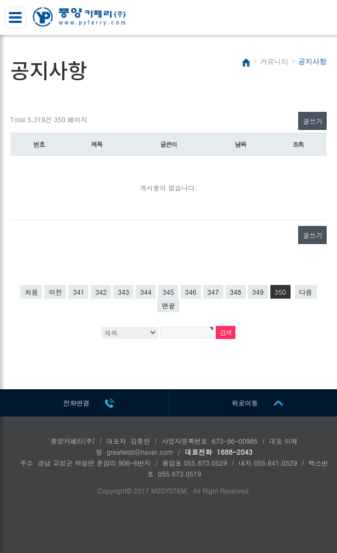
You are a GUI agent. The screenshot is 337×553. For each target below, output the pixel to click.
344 (145, 291)
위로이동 (245, 402)
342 (101, 291)
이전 (55, 291)
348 (235, 291)
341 (78, 291)
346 (191, 291)
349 (258, 291)
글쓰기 (312, 121)
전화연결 (76, 402)
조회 (298, 144)
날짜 (240, 144)
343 (123, 291)
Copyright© (114, 490)
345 (168, 291)
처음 (31, 291)
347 (213, 291)
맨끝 (168, 305)
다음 (305, 291)
